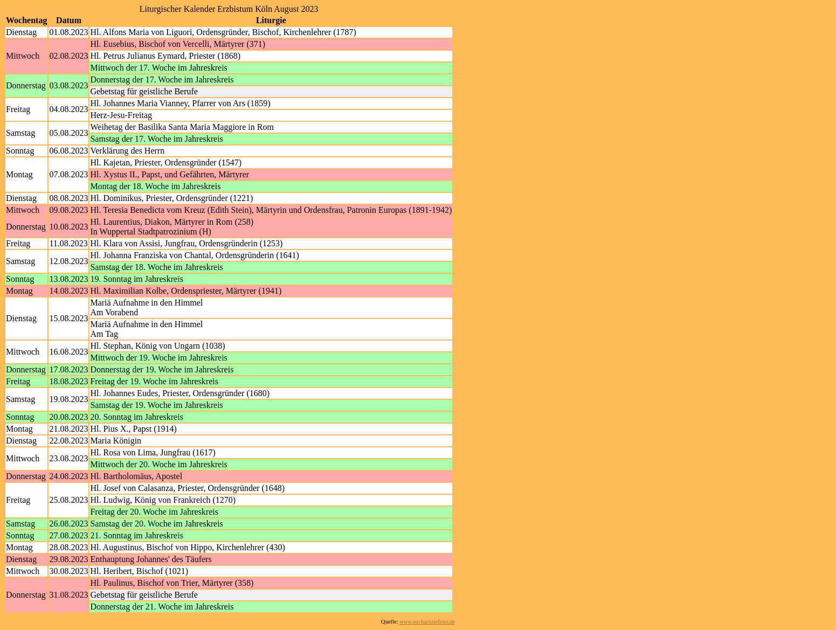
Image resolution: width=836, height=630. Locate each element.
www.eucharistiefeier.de (427, 622)
